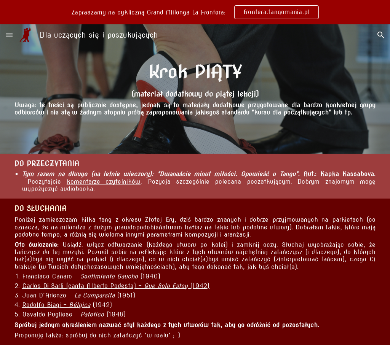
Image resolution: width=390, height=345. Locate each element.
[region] (195, 12)
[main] (195, 72)
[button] (9, 34)
